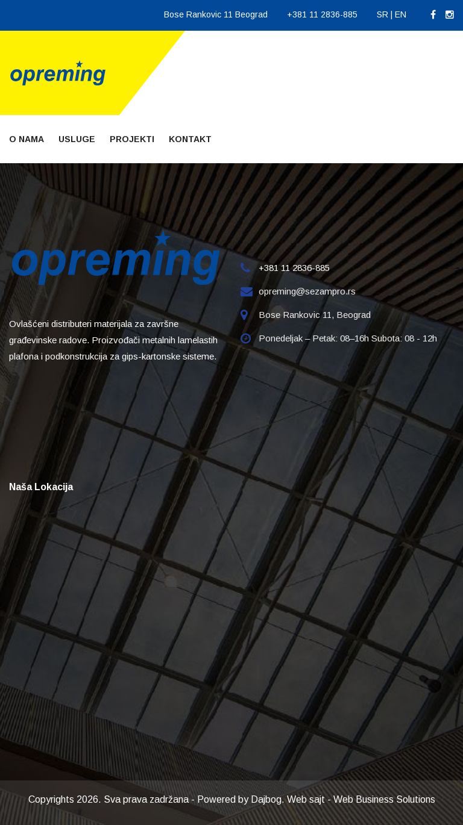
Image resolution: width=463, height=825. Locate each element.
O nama (26, 139)
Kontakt (190, 139)
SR (382, 14)
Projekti (132, 139)
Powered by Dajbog (239, 799)
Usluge (76, 139)
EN (400, 14)
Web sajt (306, 799)
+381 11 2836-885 (322, 14)
